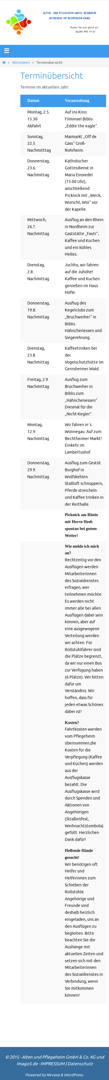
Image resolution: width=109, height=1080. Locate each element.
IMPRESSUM (52, 1064)
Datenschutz (80, 1064)
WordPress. (74, 1074)
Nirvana (53, 1074)
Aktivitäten (21, 62)
